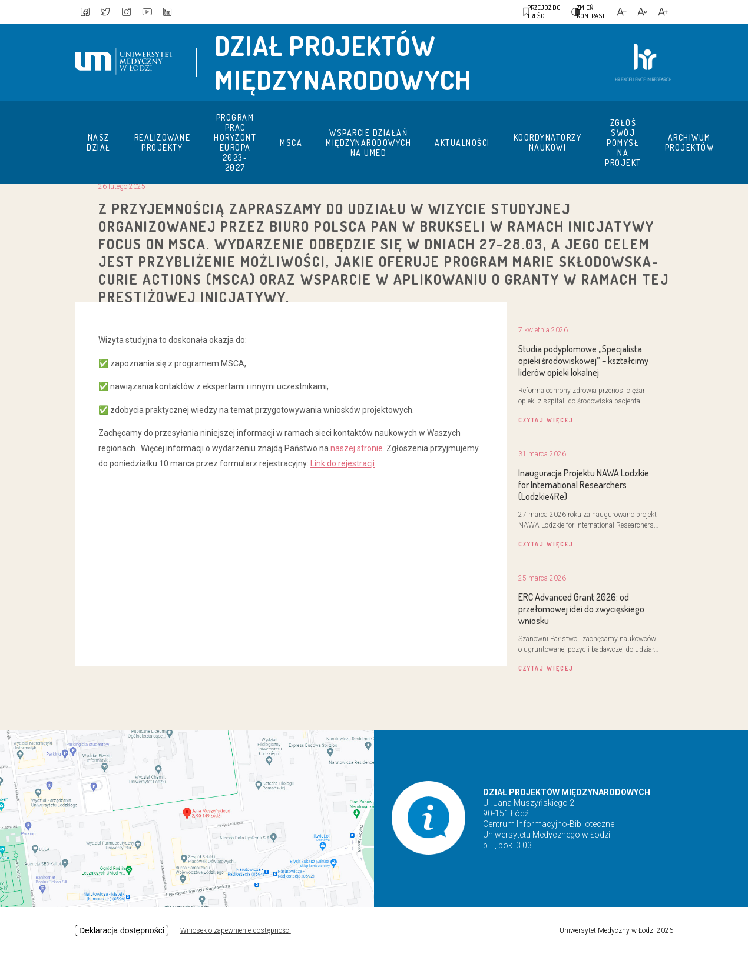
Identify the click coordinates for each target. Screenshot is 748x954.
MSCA (291, 143)
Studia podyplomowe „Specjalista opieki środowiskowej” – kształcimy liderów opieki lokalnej (583, 360)
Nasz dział (99, 142)
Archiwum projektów (689, 142)
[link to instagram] (133, 12)
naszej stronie (356, 448)
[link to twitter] (110, 12)
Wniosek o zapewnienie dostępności (235, 930)
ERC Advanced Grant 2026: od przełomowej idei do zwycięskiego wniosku (581, 608)
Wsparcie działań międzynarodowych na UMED (368, 143)
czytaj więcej (546, 419)
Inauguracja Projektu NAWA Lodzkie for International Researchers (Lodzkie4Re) (583, 484)
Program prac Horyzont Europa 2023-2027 (235, 142)
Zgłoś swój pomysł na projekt (623, 143)
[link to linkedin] (181, 12)
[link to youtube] (157, 12)
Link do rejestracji (342, 463)
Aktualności (462, 143)
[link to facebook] (86, 12)
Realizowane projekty (162, 142)
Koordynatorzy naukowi (548, 142)
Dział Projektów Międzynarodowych (343, 62)
